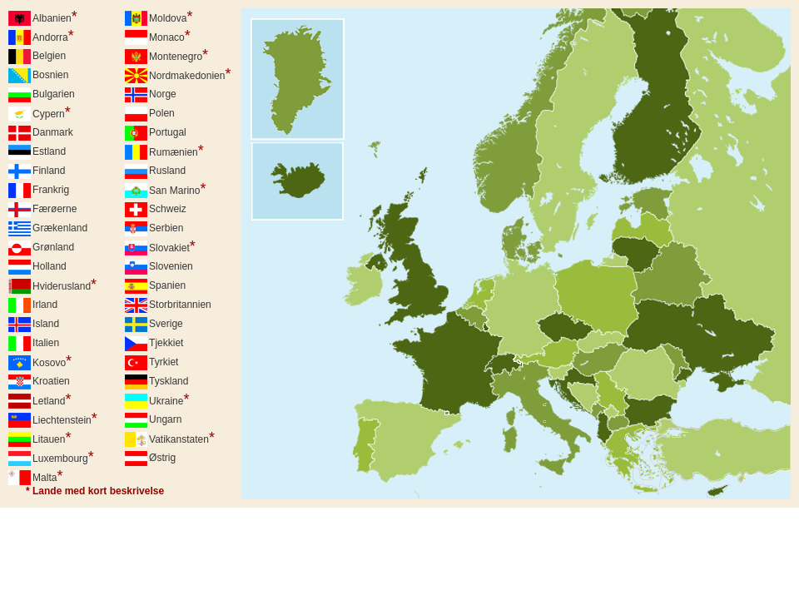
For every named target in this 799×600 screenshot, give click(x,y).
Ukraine (169, 399)
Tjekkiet (166, 343)
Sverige (166, 324)
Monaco (170, 35)
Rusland (167, 170)
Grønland (53, 247)
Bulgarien (53, 94)
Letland (51, 399)
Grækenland (59, 228)
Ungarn (165, 419)
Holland (49, 266)
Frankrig (50, 190)
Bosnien (50, 75)
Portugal (167, 132)
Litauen (51, 437)
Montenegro (178, 55)
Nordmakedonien (190, 74)
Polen (162, 113)
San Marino (177, 189)
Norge (162, 94)
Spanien (167, 285)
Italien (45, 343)
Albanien (54, 16)
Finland (48, 170)
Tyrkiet (163, 362)
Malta (47, 476)
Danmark (52, 132)
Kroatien (51, 381)
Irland (44, 304)
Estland (49, 151)
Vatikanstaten (182, 437)
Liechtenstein (64, 418)
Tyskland (168, 381)
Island (45, 324)
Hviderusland (64, 284)
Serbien (166, 228)
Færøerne (54, 209)
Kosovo (52, 361)
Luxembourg (63, 457)
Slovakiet (172, 246)
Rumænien (176, 150)
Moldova (170, 16)
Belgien (49, 56)
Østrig (162, 458)
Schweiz (167, 209)
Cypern (51, 112)
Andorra (53, 35)
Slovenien (171, 266)
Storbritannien (180, 304)
